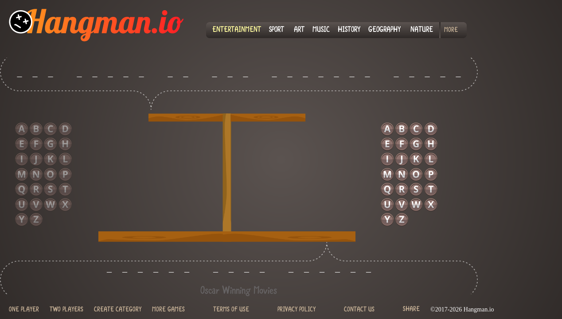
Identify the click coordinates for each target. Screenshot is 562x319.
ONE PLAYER (24, 310)
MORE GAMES (168, 310)
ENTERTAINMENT (236, 30)
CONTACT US (359, 310)
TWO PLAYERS (66, 310)
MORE (451, 30)
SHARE (411, 309)
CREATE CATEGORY (117, 310)
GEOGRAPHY (384, 30)
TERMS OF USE (231, 310)
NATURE (421, 30)
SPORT (276, 30)
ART (299, 30)
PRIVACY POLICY (296, 310)
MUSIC (321, 30)
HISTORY (349, 30)
